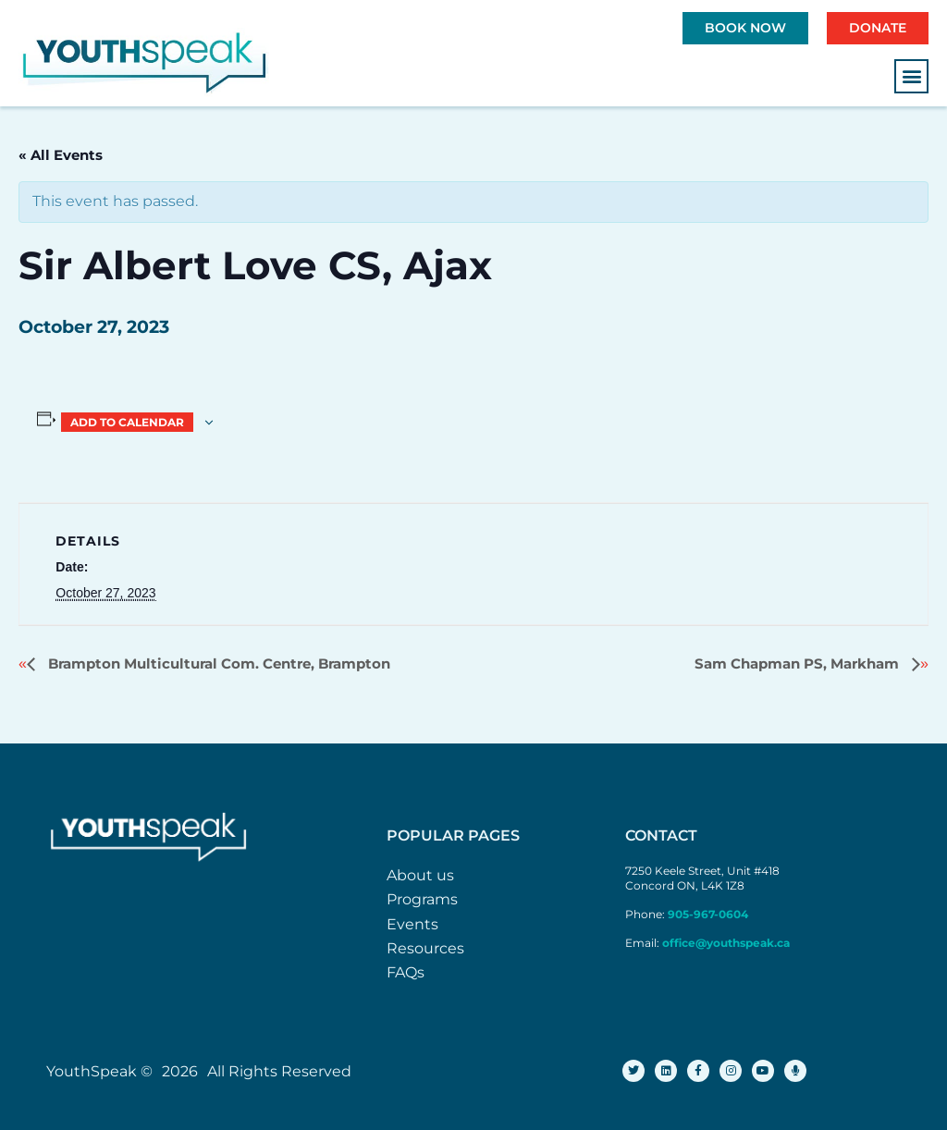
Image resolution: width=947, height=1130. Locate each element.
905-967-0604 (709, 914)
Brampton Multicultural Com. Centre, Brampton (217, 663)
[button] (911, 76)
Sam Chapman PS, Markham (799, 663)
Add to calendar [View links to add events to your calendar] (127, 422)
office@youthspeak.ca (726, 943)
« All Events (60, 155)
